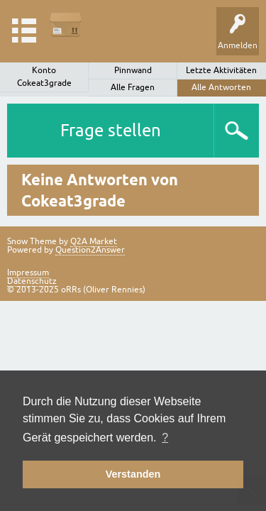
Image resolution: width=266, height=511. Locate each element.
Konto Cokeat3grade (44, 76)
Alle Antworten (221, 87)
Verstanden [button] (133, 474)
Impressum (28, 273)
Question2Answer (90, 250)
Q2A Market (93, 241)
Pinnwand (133, 70)
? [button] (165, 438)
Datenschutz (32, 281)
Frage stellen (110, 130)
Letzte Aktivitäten (221, 70)
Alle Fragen (133, 87)
